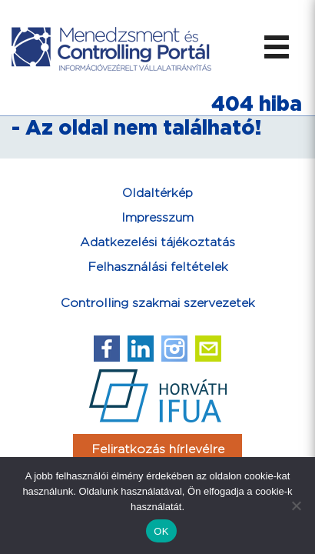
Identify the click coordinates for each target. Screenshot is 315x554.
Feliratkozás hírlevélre (157, 450)
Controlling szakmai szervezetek (158, 303)
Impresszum (157, 218)
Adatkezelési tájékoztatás (157, 243)
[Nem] (295, 505)
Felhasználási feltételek (158, 267)
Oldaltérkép (157, 193)
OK (161, 531)
